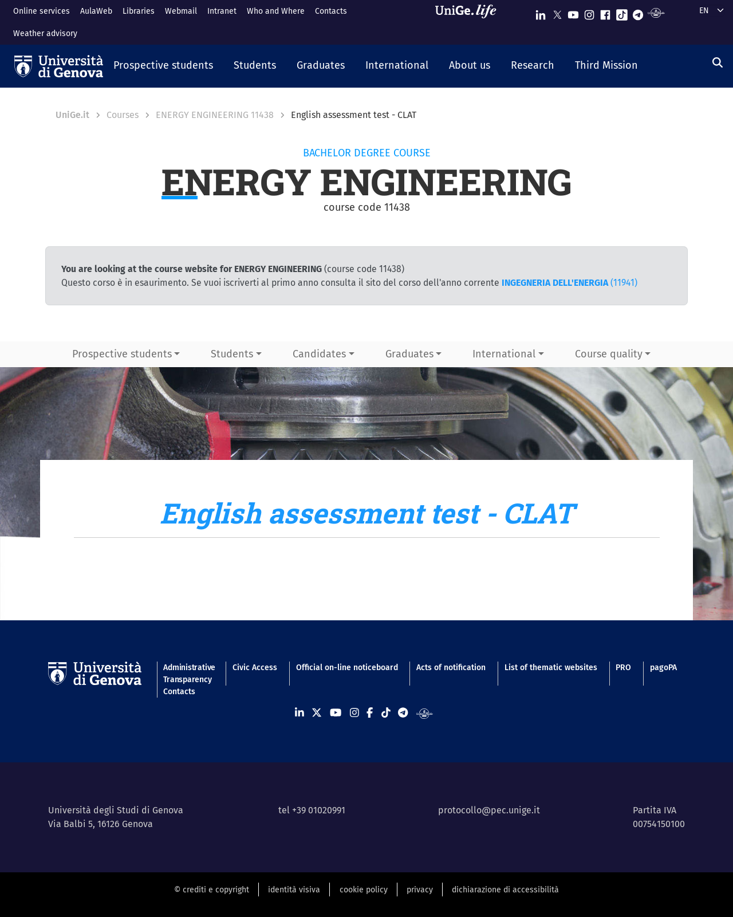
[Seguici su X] (557, 12)
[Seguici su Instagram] (589, 12)
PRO (623, 667)
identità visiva (294, 890)
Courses (123, 114)
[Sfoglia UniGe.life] (469, 22)
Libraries (139, 11)
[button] (163, 66)
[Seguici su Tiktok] (622, 12)
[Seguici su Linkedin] (540, 12)
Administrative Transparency (188, 673)
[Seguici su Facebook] (605, 12)
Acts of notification (451, 667)
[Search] (717, 63)
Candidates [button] (319, 354)
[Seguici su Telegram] (638, 12)
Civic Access (254, 667)
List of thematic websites (551, 667)
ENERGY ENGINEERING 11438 (215, 114)
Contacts (331, 11)
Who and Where (276, 11)
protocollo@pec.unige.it (489, 810)
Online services (41, 11)
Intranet (222, 11)
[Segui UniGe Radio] (656, 12)
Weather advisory (45, 33)
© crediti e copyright (211, 890)
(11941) (569, 282)
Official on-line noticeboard (347, 667)
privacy (420, 890)
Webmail (181, 11)
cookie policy (364, 890)
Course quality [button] (609, 354)
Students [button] (232, 354)
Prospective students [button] (122, 354)
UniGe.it (72, 114)
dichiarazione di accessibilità (505, 890)
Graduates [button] (409, 354)
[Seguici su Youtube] (573, 12)
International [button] (503, 354)
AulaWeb (96, 11)
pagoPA (663, 667)
